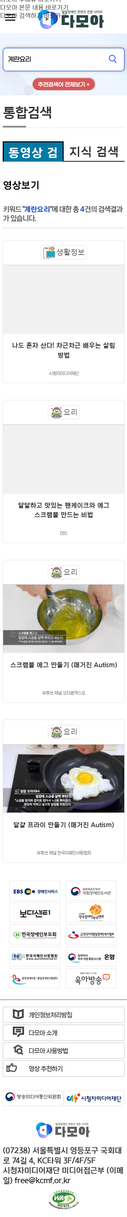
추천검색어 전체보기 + (63, 84)
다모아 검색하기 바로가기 (33, 15)
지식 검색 (94, 151)
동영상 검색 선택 (33, 153)
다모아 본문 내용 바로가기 (34, 7)
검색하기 (113, 59)
